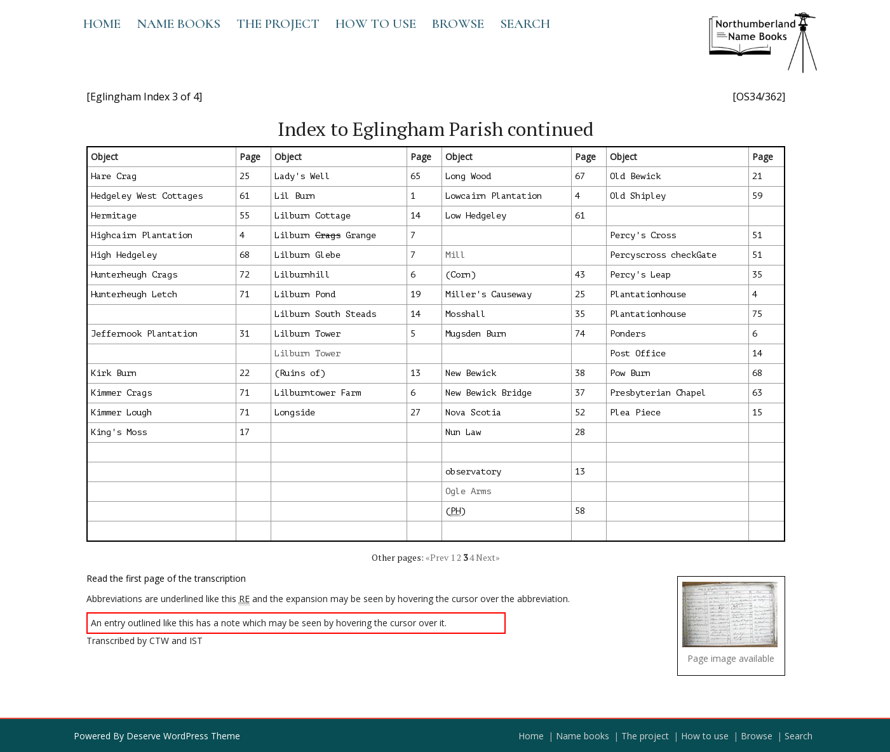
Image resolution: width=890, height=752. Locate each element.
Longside (294, 412)
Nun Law (463, 432)
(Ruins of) (299, 373)
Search (525, 24)
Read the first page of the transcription (166, 578)
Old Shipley (638, 196)
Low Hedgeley (475, 215)
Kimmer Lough (121, 412)
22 (244, 373)
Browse (458, 24)
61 (244, 196)
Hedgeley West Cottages (147, 196)
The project (278, 24)
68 (244, 255)
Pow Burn (630, 373)
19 (415, 294)
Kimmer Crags (121, 393)
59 (757, 196)
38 (580, 373)
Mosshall (465, 314)
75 (757, 314)
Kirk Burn (114, 373)
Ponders (627, 334)
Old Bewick (635, 176)
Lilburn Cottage (312, 215)
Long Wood (468, 176)
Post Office (638, 353)
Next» (488, 557)
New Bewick (470, 373)
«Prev (437, 557)
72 (244, 274)
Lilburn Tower (307, 334)
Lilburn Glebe (307, 255)
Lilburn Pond (304, 294)
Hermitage (114, 215)
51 (757, 235)
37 (580, 393)
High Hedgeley (124, 255)
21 (757, 176)
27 (415, 412)
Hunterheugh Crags (134, 274)
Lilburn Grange (325, 235)
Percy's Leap (640, 274)
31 (244, 334)
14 (415, 215)
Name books (178, 24)
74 (580, 334)
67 (580, 176)
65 (415, 176)
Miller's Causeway (488, 294)
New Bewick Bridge (488, 393)
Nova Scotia (473, 412)
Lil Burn (294, 196)
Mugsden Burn (475, 334)
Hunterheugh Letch (134, 294)
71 (244, 294)
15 (757, 412)
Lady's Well (302, 176)
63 (757, 393)
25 (244, 176)
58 (580, 511)
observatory (473, 471)
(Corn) (460, 274)
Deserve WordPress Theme (183, 736)
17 (244, 432)
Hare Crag (114, 176)
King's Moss (119, 432)
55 (244, 215)
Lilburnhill (302, 274)
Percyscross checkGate (663, 255)
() (455, 511)
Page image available (730, 658)
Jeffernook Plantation (144, 334)
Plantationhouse (648, 294)
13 (415, 373)
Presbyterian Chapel (658, 393)
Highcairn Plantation (141, 235)
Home (102, 24)
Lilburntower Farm (317, 393)
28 (580, 432)
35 (757, 274)
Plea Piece (635, 412)
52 (580, 412)
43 (580, 274)
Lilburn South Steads (325, 314)
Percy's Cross (643, 235)
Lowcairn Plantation (493, 196)
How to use (375, 24)
